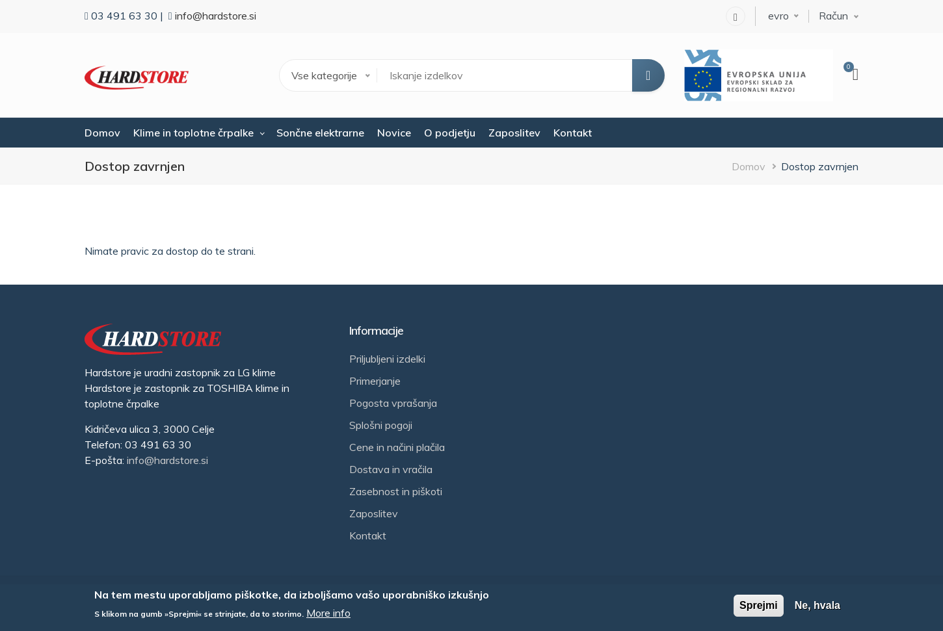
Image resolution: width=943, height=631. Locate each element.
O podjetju (449, 132)
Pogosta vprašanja (393, 402)
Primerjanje (375, 380)
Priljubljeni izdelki (387, 358)
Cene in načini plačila (397, 447)
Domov (102, 132)
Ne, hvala (817, 605)
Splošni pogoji (380, 425)
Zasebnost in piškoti (395, 491)
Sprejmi (758, 605)
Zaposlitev (514, 132)
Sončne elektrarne (320, 132)
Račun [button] (833, 15)
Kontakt (572, 132)
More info (328, 612)
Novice (394, 132)
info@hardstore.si (215, 15)
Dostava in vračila (390, 469)
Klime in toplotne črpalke (193, 132)
